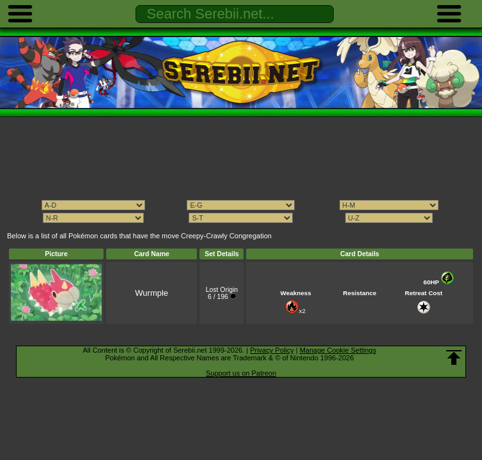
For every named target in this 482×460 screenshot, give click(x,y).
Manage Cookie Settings (338, 350)
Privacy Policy (271, 350)
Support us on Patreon (241, 373)
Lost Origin (222, 289)
